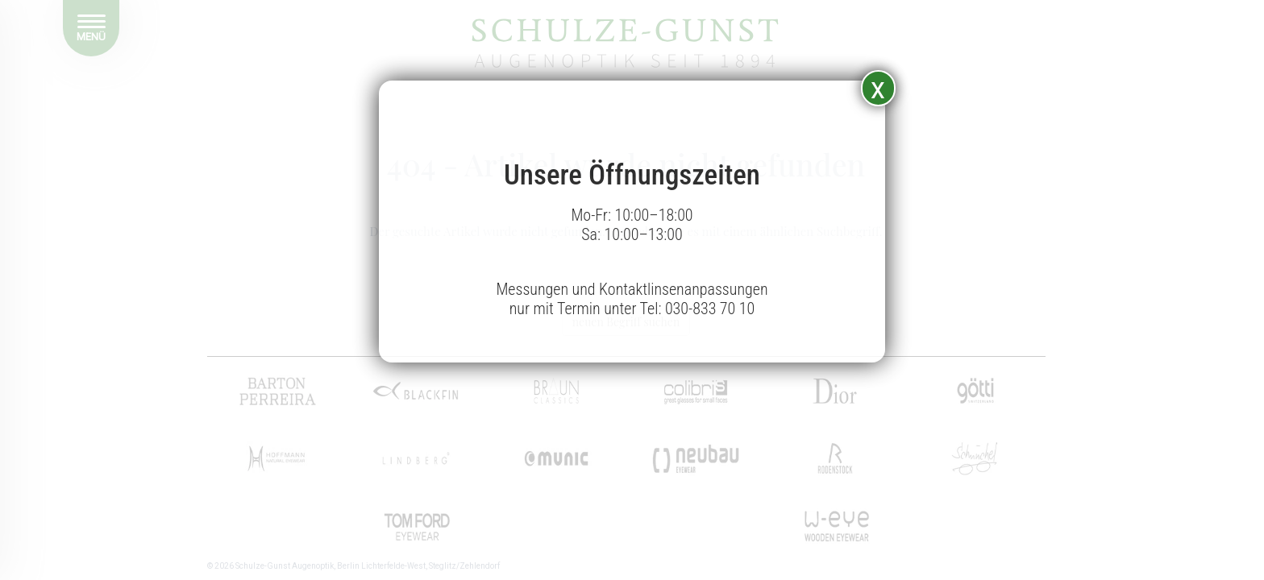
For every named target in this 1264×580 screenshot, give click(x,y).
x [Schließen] (878, 89)
